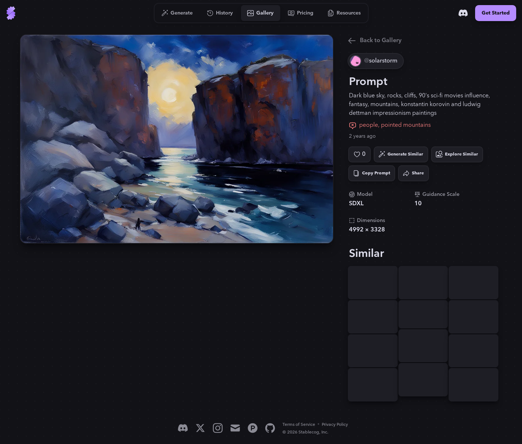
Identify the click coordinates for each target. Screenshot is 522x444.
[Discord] (463, 13)
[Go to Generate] (177, 13)
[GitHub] (270, 428)
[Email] (235, 428)
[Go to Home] (11, 13)
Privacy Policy (335, 424)
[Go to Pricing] (301, 13)
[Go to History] (220, 13)
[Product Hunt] (252, 428)
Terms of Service (298, 424)
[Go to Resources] (344, 13)
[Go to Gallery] (260, 13)
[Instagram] (217, 428)
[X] (200, 428)
